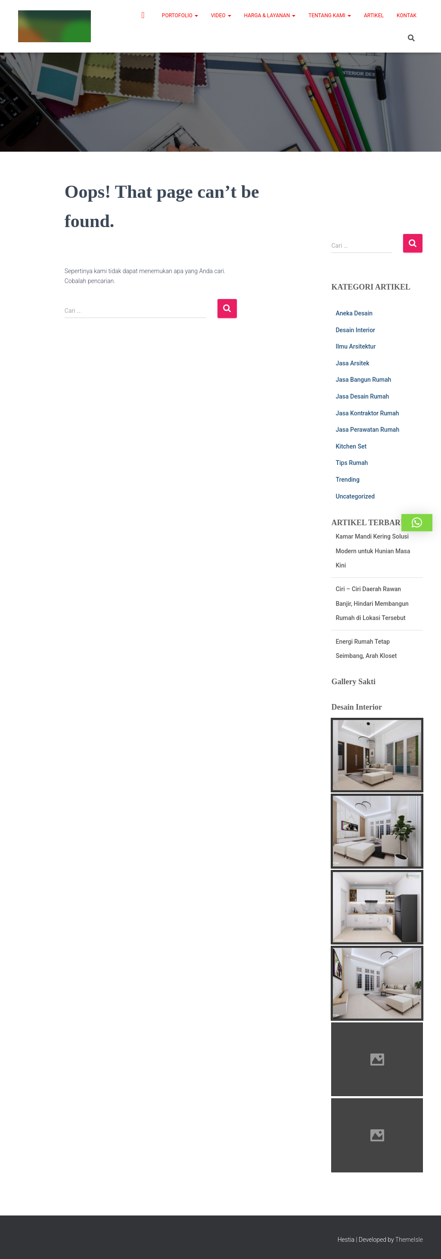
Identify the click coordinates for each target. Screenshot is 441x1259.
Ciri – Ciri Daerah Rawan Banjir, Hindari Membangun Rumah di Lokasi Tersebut (371, 612)
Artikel (374, 15)
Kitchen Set (350, 446)
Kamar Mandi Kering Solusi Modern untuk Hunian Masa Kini (372, 559)
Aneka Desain (354, 313)
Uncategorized (355, 496)
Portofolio (180, 15)
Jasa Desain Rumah (362, 396)
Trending (347, 479)
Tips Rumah (351, 462)
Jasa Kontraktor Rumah (367, 413)
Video (221, 15)
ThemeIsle (409, 1239)
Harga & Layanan (270, 15)
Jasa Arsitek (352, 363)
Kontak (406, 15)
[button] (416, 522)
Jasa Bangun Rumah (363, 379)
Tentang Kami (329, 15)
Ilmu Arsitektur (355, 346)
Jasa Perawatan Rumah (367, 429)
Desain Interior (355, 330)
